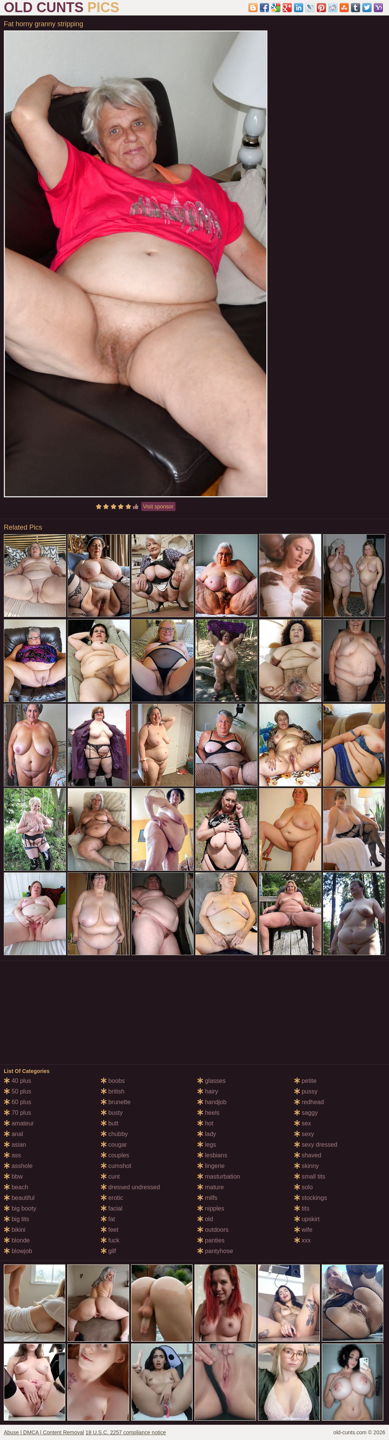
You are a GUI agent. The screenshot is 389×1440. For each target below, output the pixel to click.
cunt (110, 1176)
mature (210, 1187)
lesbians (212, 1155)
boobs (113, 1081)
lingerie (211, 1166)
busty (112, 1112)
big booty (20, 1208)
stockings (310, 1198)
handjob (211, 1102)
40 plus (17, 1081)
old (205, 1219)
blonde (17, 1240)
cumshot (116, 1166)
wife (303, 1229)
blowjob (18, 1251)
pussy (306, 1091)
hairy (207, 1091)
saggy (306, 1112)
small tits (310, 1176)
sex (302, 1123)
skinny (306, 1166)
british (113, 1091)
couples (115, 1155)
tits (302, 1208)
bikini (14, 1229)
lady (206, 1134)
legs (206, 1144)
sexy (304, 1134)
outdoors (213, 1229)
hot (205, 1123)
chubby (114, 1134)
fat (108, 1219)
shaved (307, 1155)
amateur (19, 1123)
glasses (211, 1081)
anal (13, 1134)
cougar (114, 1144)
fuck (110, 1240)
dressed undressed (130, 1187)
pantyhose (215, 1251)
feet (110, 1229)
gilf (108, 1251)
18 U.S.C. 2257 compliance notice (125, 1432)
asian (15, 1144)
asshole (18, 1166)
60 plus (17, 1102)
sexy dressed (316, 1144)
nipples (210, 1208)
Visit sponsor (158, 506)
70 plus (17, 1112)
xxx (302, 1240)
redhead (309, 1102)
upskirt (307, 1219)
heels (208, 1112)
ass (12, 1155)
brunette (116, 1102)
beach (16, 1187)
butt (110, 1123)
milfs (207, 1198)
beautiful (19, 1198)
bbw (13, 1176)
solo (303, 1187)
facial (112, 1208)
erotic (112, 1198)
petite (305, 1081)
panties (211, 1240)
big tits (16, 1219)
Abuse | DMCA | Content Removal (44, 1432)
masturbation (218, 1176)
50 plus (17, 1091)
